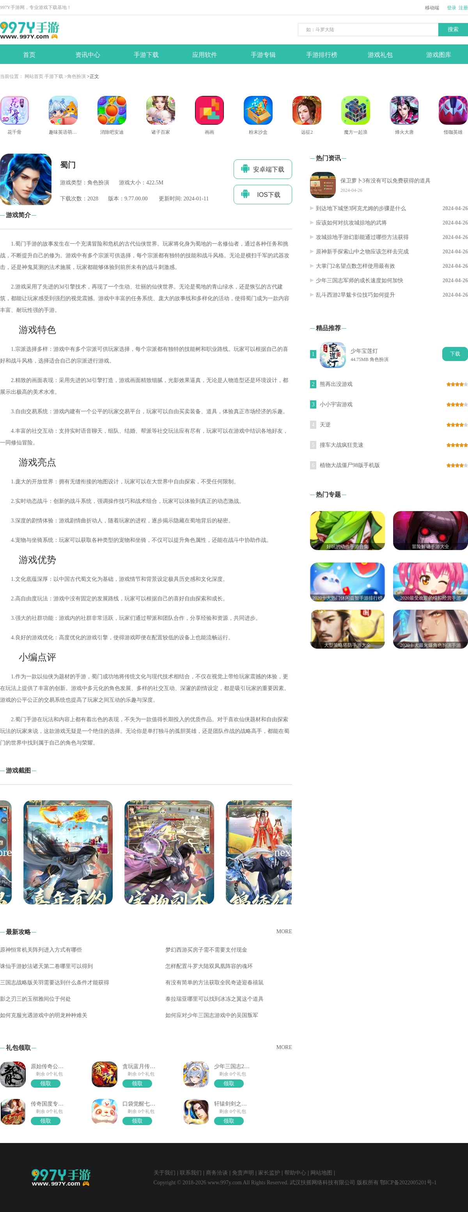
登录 (451, 8)
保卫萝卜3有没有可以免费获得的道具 (385, 181)
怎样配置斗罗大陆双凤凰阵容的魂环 (209, 966)
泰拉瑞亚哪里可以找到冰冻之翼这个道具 (214, 999)
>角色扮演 (75, 76)
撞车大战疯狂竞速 (341, 445)
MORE (284, 931)
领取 (45, 1083)
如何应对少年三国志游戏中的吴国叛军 (211, 1015)
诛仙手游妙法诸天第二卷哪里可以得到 (46, 966)
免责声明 (243, 1173)
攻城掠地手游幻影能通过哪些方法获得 (362, 237)
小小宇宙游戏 (336, 404)
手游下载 (53, 76)
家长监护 (269, 1173)
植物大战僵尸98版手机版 (350, 465)
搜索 (453, 29)
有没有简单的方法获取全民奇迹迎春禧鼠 (214, 983)
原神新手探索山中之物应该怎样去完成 (362, 252)
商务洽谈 (217, 1173)
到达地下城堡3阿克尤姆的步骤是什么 (361, 208)
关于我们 (165, 1173)
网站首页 (34, 76)
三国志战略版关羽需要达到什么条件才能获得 (54, 983)
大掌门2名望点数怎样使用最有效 (355, 266)
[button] (284, 852)
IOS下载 (260, 193)
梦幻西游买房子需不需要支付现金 (206, 950)
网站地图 (321, 1173)
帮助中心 (295, 1173)
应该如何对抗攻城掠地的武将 (351, 223)
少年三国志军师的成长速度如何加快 (359, 280)
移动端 (432, 8)
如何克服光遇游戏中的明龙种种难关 (43, 1015)
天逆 (325, 425)
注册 (463, 8)
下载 (455, 354)
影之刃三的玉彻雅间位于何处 (35, 999)
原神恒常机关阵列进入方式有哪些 (41, 950)
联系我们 (191, 1173)
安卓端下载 (262, 168)
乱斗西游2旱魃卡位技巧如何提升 (355, 295)
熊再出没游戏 (336, 384)
